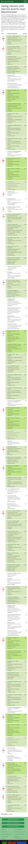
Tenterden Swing (11, 243)
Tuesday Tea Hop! (11, 56)
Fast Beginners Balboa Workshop (13, 206)
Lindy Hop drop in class (12, 83)
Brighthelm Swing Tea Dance (14, 477)
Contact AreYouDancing (19, 837)
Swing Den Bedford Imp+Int (14, 103)
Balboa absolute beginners (13, 258)
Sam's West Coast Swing (11, 155)
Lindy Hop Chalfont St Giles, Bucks (14, 308)
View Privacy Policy (21, 843)
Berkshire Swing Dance (11, 80)
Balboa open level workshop (14, 457)
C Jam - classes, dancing (13, 46)
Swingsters (9, 100)
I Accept (4, 843)
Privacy (3, 839)
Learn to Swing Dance (12, 224)
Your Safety (4, 836)
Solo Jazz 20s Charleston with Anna (14, 266)
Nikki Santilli (9, 64)
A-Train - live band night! (13, 521)
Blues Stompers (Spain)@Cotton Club (12, 763)
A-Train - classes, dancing (13, 36)
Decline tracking (12, 843)
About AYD (4, 832)
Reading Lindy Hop (11, 75)
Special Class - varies (11, 503)
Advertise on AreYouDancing (13, 823)
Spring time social (10, 191)
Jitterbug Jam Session (11, 198)
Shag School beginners (12, 66)
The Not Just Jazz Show (13, 786)
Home (3, 829)
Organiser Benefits (6, 834)
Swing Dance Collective (12, 235)
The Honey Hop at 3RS (11, 495)
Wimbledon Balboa (12, 447)
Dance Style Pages (19, 834)
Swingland (9, 43)
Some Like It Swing (11, 747)
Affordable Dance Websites (13, 826)
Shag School (10, 181)
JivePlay (9, 474)
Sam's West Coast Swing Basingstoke (14, 151)
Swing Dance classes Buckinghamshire (11, 299)
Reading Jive (9, 272)
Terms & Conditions (20, 832)
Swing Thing (9, 195)
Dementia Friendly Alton (12, 792)
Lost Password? (19, 829)
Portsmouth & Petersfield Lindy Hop (13, 87)
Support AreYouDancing (13, 819)
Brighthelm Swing (11, 72)
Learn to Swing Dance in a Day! (13, 488)
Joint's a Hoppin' (10, 755)
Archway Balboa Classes (13, 366)
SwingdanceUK (9, 211)
